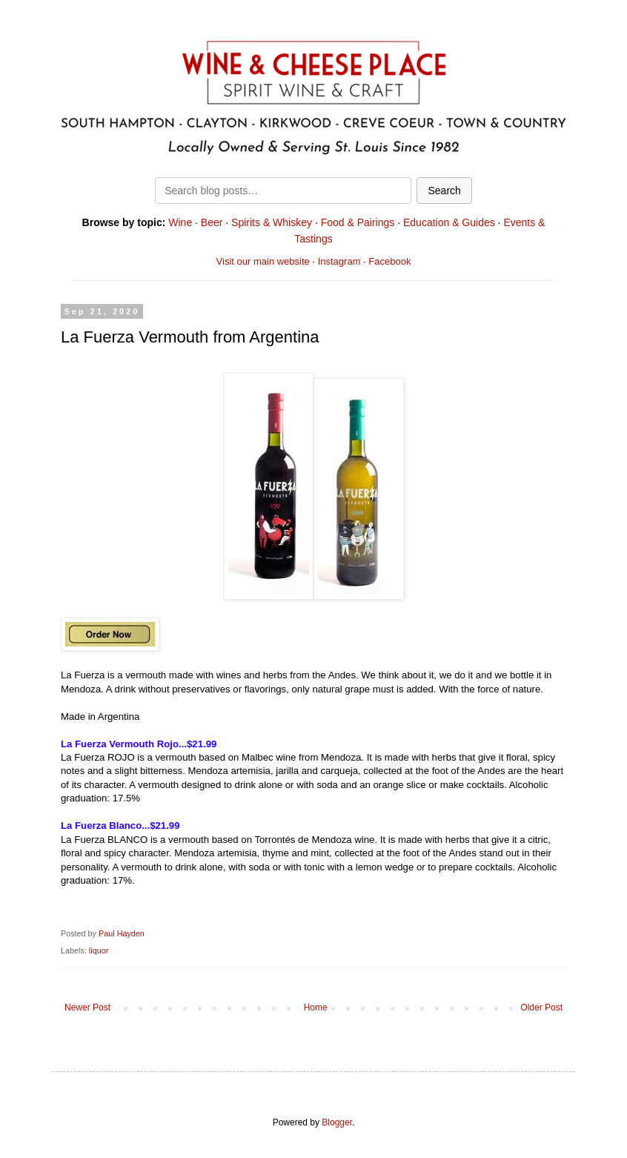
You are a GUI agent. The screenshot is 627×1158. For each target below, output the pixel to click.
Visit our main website (263, 261)
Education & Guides (449, 222)
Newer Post (87, 1007)
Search (444, 190)
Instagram (339, 261)
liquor (98, 950)
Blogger (337, 1122)
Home (316, 1007)
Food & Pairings (358, 222)
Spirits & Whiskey (271, 222)
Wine (180, 222)
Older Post (541, 1007)
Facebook (389, 261)
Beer (212, 222)
